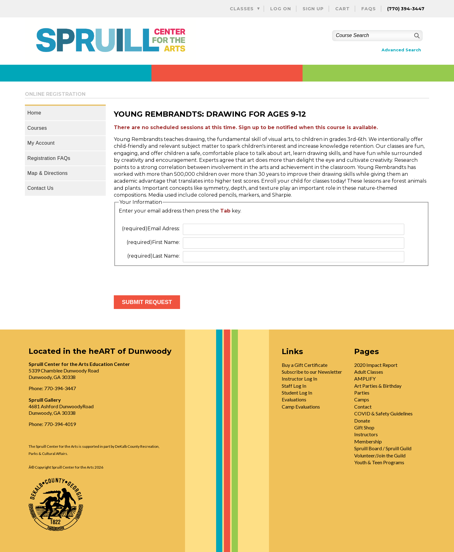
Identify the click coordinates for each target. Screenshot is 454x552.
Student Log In (297, 392)
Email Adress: (151, 229)
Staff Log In (294, 386)
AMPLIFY (365, 378)
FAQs (368, 9)
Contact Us (40, 188)
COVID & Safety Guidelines (383, 413)
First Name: (153, 242)
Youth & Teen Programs (379, 462)
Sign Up (313, 9)
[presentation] (161, 278)
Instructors (366, 434)
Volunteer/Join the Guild (379, 455)
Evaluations (294, 399)
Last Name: (153, 256)
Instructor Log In (299, 378)
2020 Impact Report (375, 365)
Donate (362, 420)
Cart (342, 9)
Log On (280, 9)
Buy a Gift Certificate (304, 365)
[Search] (416, 36)
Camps (361, 399)
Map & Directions (47, 173)
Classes (242, 9)
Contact (363, 406)
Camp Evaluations (301, 406)
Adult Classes (368, 372)
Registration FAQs (48, 158)
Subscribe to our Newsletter (312, 372)
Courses (37, 128)
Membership (368, 441)
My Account (41, 143)
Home (34, 112)
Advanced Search (401, 50)
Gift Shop (364, 427)
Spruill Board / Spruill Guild (382, 448)
